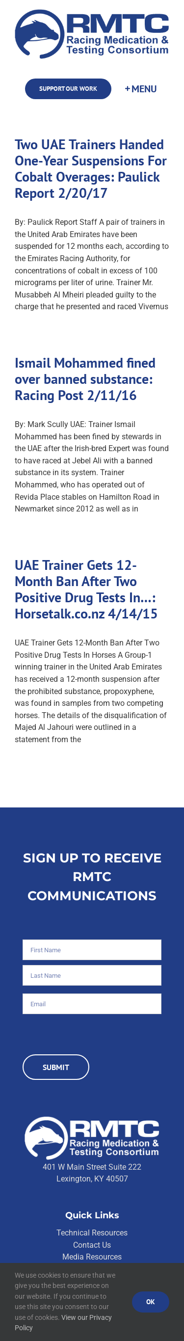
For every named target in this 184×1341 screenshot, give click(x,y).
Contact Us (92, 1245)
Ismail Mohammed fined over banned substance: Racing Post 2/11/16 (85, 379)
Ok (150, 1301)
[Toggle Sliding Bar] (140, 88)
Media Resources (92, 1256)
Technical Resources (92, 1232)
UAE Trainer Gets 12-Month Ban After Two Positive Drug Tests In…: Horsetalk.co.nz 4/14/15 (86, 589)
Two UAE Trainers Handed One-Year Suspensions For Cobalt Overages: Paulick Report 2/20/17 (91, 168)
